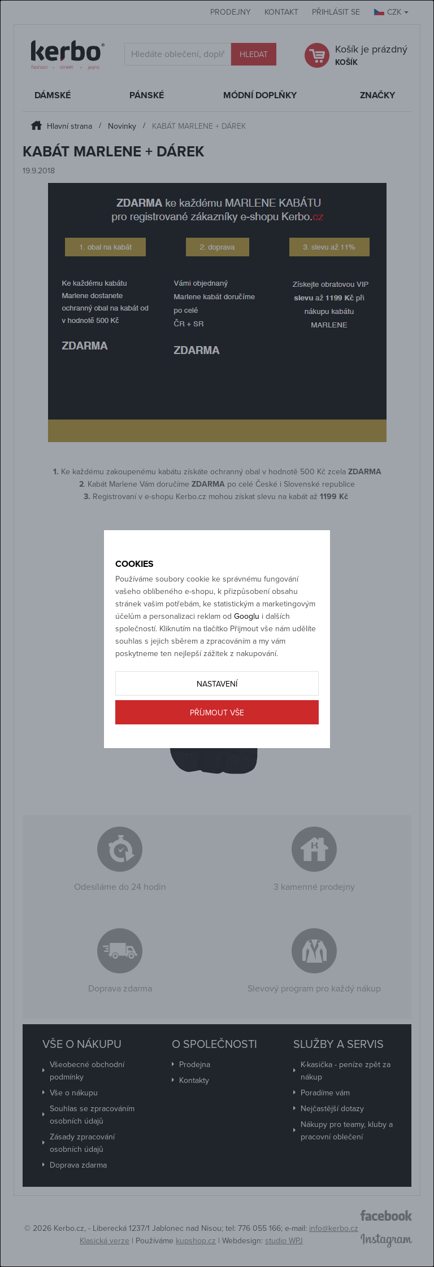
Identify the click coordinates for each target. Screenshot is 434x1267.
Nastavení (217, 684)
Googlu (246, 616)
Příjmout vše (217, 713)
